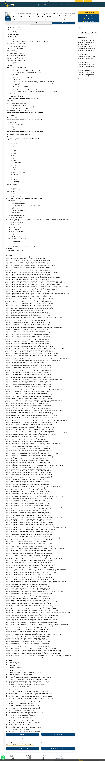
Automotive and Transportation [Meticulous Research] (58, 720)
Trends (63, 4)
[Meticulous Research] (82, 32)
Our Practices (31, 746)
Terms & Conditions (44, 753)
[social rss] (96, 751)
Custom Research (32, 749)
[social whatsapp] (79, 751)
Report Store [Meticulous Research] (13, 9)
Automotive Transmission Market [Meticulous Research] (20, 714)
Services (50, 4)
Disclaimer (42, 746)
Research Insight (32, 751)
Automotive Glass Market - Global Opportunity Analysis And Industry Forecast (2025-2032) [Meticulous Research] (86, 58)
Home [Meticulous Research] (6, 9)
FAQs (6, 751)
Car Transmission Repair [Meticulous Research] (50, 714)
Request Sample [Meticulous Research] (89, 18)
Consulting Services (33, 747)
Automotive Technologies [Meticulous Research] (22, 720)
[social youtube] (93, 751)
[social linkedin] (86, 751)
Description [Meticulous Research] (17, 23)
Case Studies (22, 747)
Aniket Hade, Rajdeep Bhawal (20, 710)
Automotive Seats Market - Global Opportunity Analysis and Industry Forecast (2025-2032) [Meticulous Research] (86, 50)
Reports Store (71, 4)
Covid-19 (21, 751)
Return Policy (43, 751)
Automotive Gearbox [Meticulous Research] (28, 716)
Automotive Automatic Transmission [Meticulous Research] (14, 716)
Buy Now (89, 15)
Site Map (30, 753)
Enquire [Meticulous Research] (22, 706)
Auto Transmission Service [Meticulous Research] (63, 714)
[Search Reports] (97, 62)
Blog (21, 749)
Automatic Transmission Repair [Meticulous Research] (36, 714)
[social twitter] (89, 751)
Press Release (22, 746)
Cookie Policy (76, 760)
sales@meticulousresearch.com (53, 1)
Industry (57, 4)
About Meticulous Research (10, 746)
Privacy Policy (43, 747)
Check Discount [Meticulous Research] (58, 706)
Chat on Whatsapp (86, 28)
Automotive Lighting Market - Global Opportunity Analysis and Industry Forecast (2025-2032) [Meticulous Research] (87, 42)
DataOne (42, 5)
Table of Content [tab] (40, 23)
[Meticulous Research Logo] (9, 4)
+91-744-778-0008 (39, 1)
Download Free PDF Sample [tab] (63, 23)
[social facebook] (83, 751)
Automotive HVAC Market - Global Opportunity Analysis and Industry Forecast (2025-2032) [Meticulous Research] (86, 66)
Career (6, 747)
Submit (76, 736)
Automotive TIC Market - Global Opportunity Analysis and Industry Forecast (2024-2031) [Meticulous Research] (86, 74)
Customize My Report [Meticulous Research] (89, 21)
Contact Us (7, 749)
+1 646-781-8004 (10, 1)
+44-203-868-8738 (25, 1)
